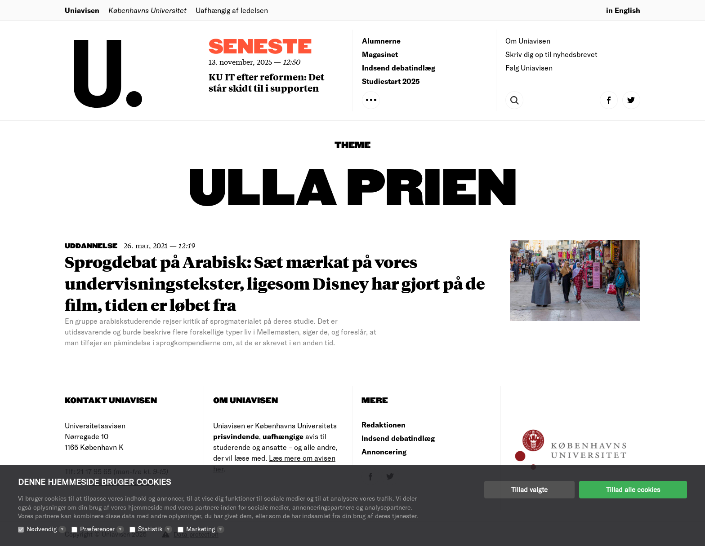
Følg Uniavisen (529, 67)
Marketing (205, 529)
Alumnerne (381, 40)
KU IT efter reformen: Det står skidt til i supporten (266, 82)
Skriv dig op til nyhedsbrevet (551, 54)
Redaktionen (383, 424)
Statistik (155, 529)
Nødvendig (46, 529)
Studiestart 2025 (391, 81)
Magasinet (380, 54)
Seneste (260, 47)
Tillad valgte (529, 489)
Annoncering (383, 451)
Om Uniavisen (527, 40)
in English (623, 10)
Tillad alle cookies (633, 489)
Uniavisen (82, 10)
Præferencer (102, 529)
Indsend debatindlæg (398, 67)
